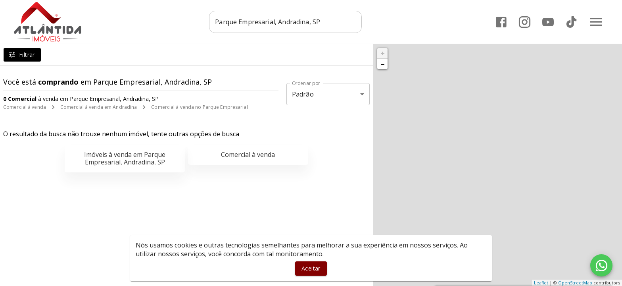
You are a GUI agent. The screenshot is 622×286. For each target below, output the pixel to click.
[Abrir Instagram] (525, 22)
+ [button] (382, 53)
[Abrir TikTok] (571, 22)
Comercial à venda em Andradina (98, 107)
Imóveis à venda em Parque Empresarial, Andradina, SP (124, 158)
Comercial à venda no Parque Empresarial (199, 107)
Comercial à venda (24, 107)
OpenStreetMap (575, 283)
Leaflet (541, 283)
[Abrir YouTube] (548, 22)
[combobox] (285, 22)
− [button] (382, 64)
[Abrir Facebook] (501, 22)
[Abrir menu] (596, 22)
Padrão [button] (303, 94)
